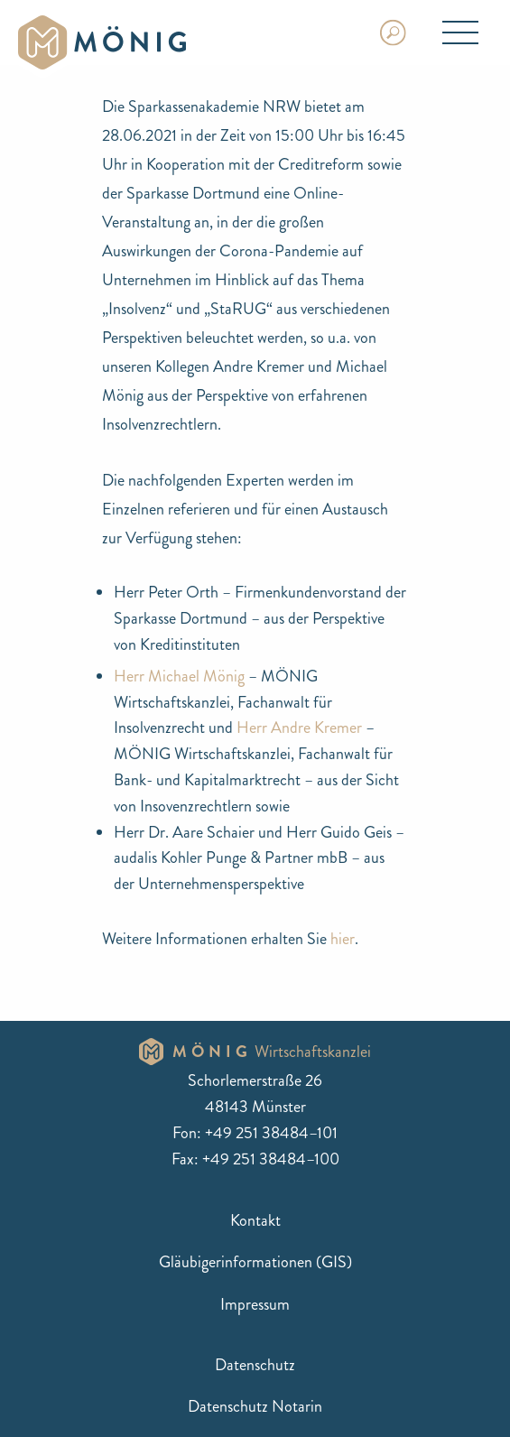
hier (342, 938)
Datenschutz (255, 1365)
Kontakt (255, 1220)
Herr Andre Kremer (299, 727)
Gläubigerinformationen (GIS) (255, 1262)
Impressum (255, 1304)
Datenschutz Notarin (255, 1406)
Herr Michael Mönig (179, 676)
